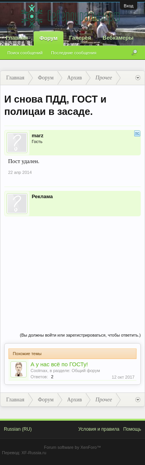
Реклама (42, 196)
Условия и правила (98, 429)
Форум (48, 38)
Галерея (80, 38)
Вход (128, 5)
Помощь (132, 429)
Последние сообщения (73, 53)
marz (37, 135)
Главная (17, 38)
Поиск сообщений (25, 53)
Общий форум (86, 370)
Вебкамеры (117, 38)
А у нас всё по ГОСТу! (59, 364)
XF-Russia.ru (33, 452)
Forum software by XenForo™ (72, 447)
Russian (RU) (18, 429)
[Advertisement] (72, 266)
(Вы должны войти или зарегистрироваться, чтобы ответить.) (80, 335)
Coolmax (39, 370)
